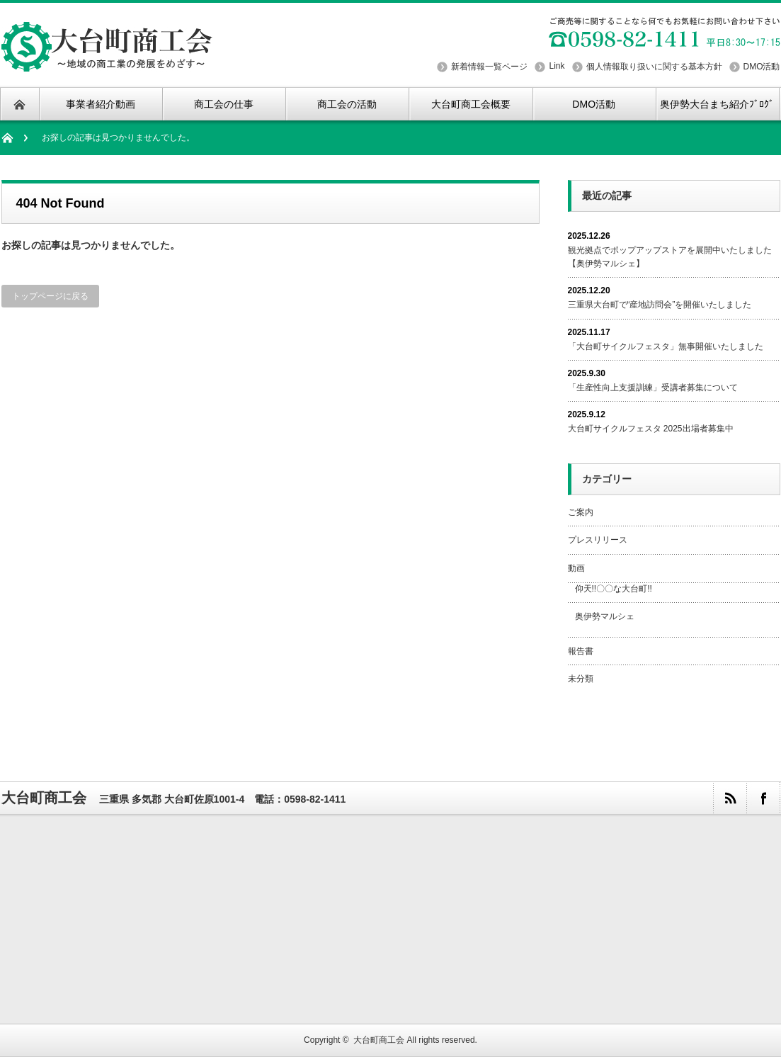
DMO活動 (761, 67)
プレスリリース (597, 540)
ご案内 (580, 512)
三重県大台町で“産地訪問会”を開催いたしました (660, 305)
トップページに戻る (50, 296)
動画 (576, 568)
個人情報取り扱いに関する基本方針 (654, 67)
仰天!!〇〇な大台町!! (613, 589)
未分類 (580, 679)
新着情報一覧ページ (489, 67)
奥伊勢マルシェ (604, 616)
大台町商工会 (43, 798)
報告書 (580, 651)
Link (556, 66)
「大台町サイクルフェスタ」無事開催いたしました (665, 346)
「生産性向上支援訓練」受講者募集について (653, 387)
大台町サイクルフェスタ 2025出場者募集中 (651, 429)
